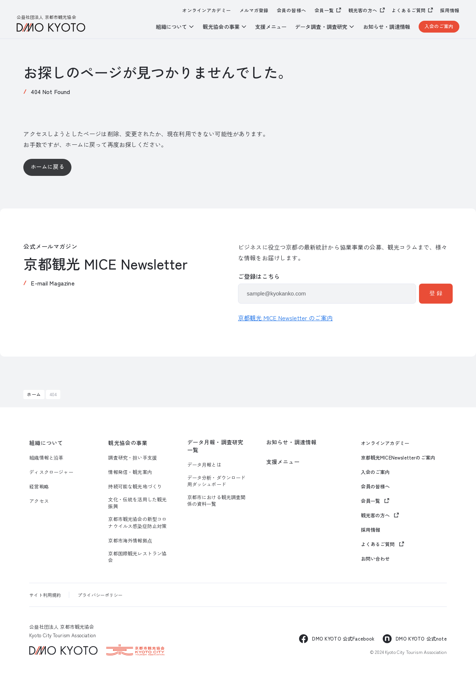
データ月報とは (204, 464)
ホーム (33, 394)
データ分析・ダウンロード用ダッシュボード (216, 481)
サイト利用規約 (45, 595)
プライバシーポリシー (100, 595)
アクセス (39, 501)
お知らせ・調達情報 (386, 26)
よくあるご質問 (409, 10)
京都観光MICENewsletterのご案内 (398, 457)
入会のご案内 (439, 26)
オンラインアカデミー (206, 10)
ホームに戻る (47, 166)
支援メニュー (270, 26)
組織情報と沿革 (46, 457)
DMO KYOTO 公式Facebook (343, 638)
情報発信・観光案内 (130, 472)
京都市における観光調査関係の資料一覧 (216, 500)
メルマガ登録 (254, 10)
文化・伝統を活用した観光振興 (137, 502)
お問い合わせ (375, 558)
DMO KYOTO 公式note (421, 638)
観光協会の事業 (127, 443)
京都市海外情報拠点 (130, 540)
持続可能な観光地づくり (135, 486)
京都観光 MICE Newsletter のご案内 (285, 317)
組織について (46, 443)
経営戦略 (39, 486)
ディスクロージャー (51, 472)
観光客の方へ (363, 10)
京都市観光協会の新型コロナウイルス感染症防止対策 (137, 522)
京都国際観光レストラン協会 (137, 557)
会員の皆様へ (291, 10)
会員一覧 (324, 10)
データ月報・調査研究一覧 (215, 446)
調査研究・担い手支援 (132, 457)
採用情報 (450, 10)
